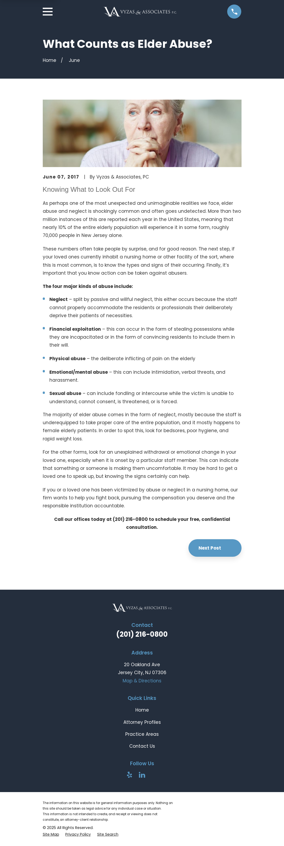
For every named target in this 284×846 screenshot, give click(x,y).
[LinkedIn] (142, 775)
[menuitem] (51, 834)
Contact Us (142, 746)
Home (142, 710)
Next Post (215, 548)
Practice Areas (142, 734)
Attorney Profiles (142, 722)
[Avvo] (154, 775)
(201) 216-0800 (142, 634)
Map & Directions (142, 681)
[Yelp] (129, 775)
